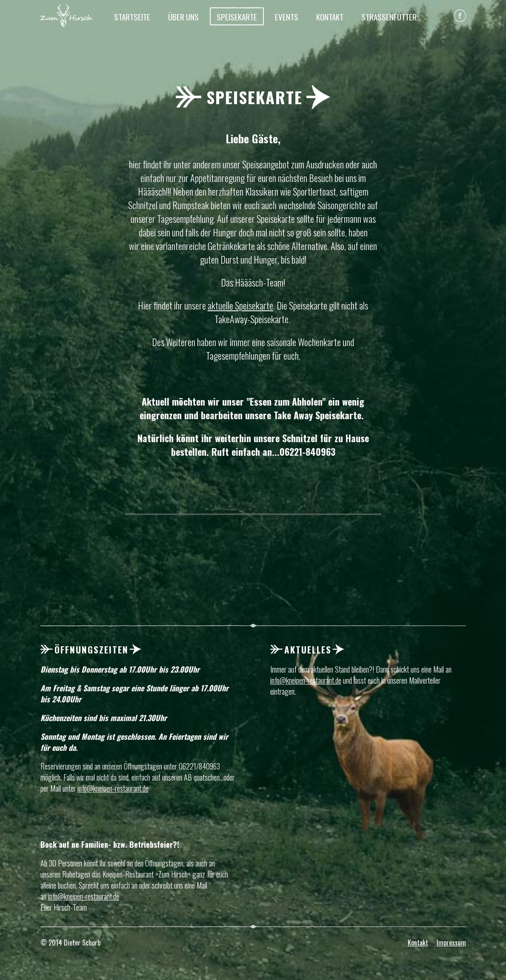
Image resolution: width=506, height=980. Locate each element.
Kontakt (329, 17)
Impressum (451, 942)
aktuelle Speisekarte (240, 305)
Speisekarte (237, 17)
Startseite (132, 17)
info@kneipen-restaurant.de (113, 788)
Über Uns (183, 17)
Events (286, 17)
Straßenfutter (389, 17)
